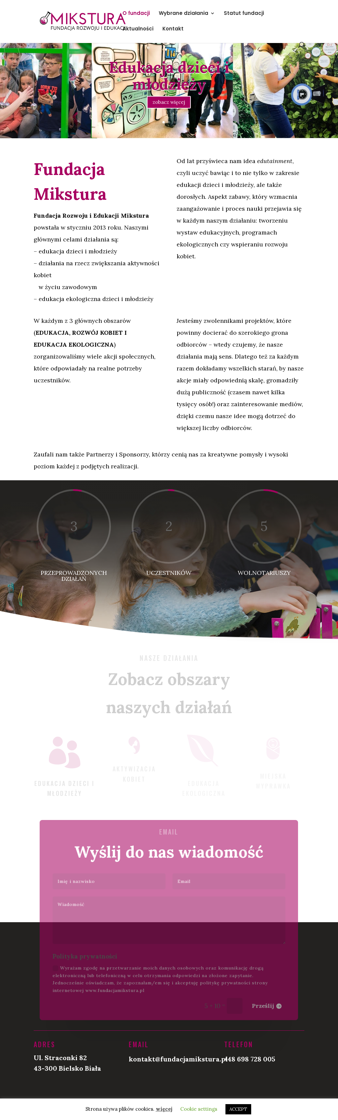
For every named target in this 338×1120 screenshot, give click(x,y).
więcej (164, 1109)
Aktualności (137, 29)
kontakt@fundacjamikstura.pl (178, 1059)
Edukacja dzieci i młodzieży (169, 80)
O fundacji (136, 14)
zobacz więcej (168, 106)
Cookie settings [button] (198, 1109)
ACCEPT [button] (238, 1109)
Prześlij (258, 1001)
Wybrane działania (183, 14)
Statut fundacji (244, 14)
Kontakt (173, 29)
